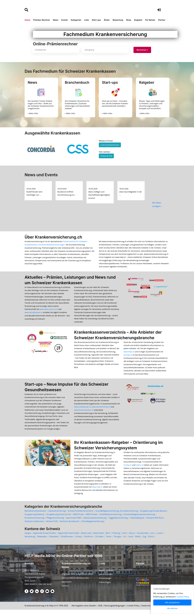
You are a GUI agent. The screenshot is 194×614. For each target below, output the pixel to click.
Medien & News (106, 574)
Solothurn (88, 540)
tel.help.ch (128, 356)
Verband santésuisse (34, 525)
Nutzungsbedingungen (116, 610)
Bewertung (118, 20)
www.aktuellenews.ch (34, 313)
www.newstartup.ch (82, 409)
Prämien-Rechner (41, 20)
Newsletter (67, 586)
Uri (124, 540)
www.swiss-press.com (49, 310)
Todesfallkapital (137, 522)
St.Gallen (99, 540)
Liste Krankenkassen (109, 145)
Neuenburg (30, 540)
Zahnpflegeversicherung (92, 525)
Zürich (151, 540)
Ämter (107, 20)
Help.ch (52, 610)
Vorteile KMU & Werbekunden (75, 582)
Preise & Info (106, 156)
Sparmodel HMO (73, 522)
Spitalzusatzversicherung (95, 522)
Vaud (130, 540)
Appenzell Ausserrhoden (44, 537)
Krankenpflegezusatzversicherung (139, 518)
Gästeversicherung (56, 515)
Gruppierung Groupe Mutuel (153, 515)
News (55, 20)
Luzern (160, 537)
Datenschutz (148, 610)
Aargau (28, 537)
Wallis (137, 540)
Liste (86, 20)
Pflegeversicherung (55, 522)
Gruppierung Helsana (34, 518)
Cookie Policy (135, 610)
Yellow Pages (105, 586)
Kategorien (76, 20)
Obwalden (54, 540)
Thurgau (117, 540)
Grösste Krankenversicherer (80, 515)
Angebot (138, 20)
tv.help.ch (128, 468)
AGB (101, 610)
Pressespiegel (105, 582)
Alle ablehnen (172, 608)
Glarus (132, 537)
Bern (108, 537)
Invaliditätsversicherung (110, 518)
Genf (124, 537)
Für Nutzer (150, 20)
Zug (144, 540)
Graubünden (143, 537)
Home (27, 20)
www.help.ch (129, 353)
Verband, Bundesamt (69, 525)
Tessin (108, 540)
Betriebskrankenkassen (35, 515)
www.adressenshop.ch (101, 409)
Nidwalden (42, 540)
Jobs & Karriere (106, 578)
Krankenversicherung (34, 522)
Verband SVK (52, 525)
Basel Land (86, 537)
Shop (128, 20)
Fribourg (116, 537)
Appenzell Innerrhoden (68, 537)
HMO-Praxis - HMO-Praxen (85, 518)
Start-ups (96, 20)
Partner (161, 20)
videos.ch (140, 468)
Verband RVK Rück (154, 522)
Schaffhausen (67, 540)
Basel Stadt (98, 537)
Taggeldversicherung (118, 522)
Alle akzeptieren (172, 602)
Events (64, 20)
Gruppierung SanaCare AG (59, 518)
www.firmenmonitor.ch (83, 412)
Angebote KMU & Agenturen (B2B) (77, 578)
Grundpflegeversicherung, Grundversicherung (117, 515)
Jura (153, 537)
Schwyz (78, 540)
